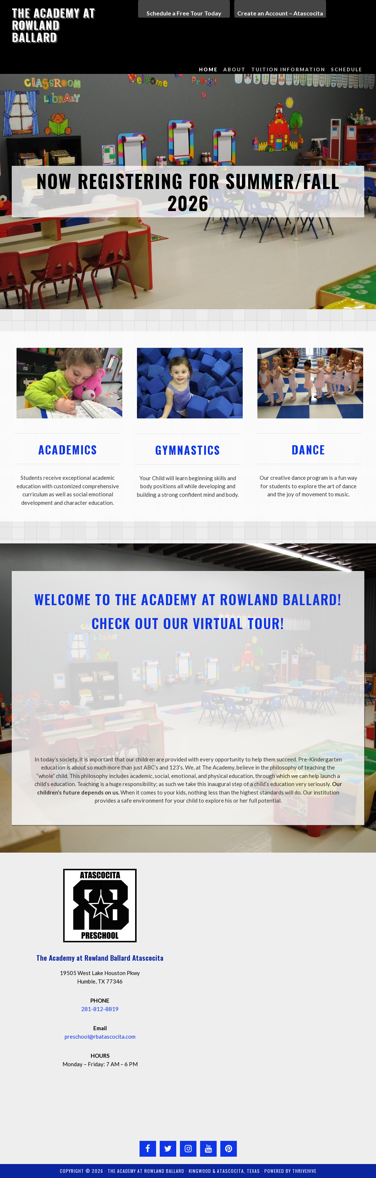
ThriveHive (304, 1171)
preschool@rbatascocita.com (100, 1036)
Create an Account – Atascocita (280, 13)
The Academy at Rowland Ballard (53, 24)
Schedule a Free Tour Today (184, 13)
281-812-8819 (100, 1009)
